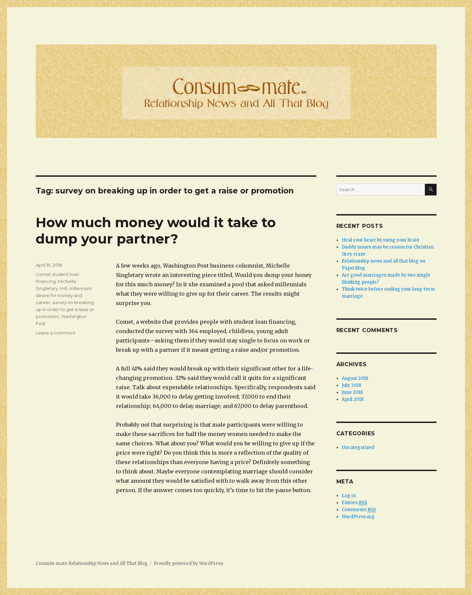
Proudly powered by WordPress (188, 563)
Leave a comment (55, 332)
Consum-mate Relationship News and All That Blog (92, 563)
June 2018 (352, 392)
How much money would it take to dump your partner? (156, 230)
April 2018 (352, 399)
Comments (359, 510)
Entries (354, 503)
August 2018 (355, 378)
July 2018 (351, 385)
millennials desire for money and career (64, 295)
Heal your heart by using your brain (380, 240)
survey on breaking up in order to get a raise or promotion (65, 309)
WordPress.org (358, 516)
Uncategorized (358, 447)
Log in (349, 495)
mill (63, 288)
